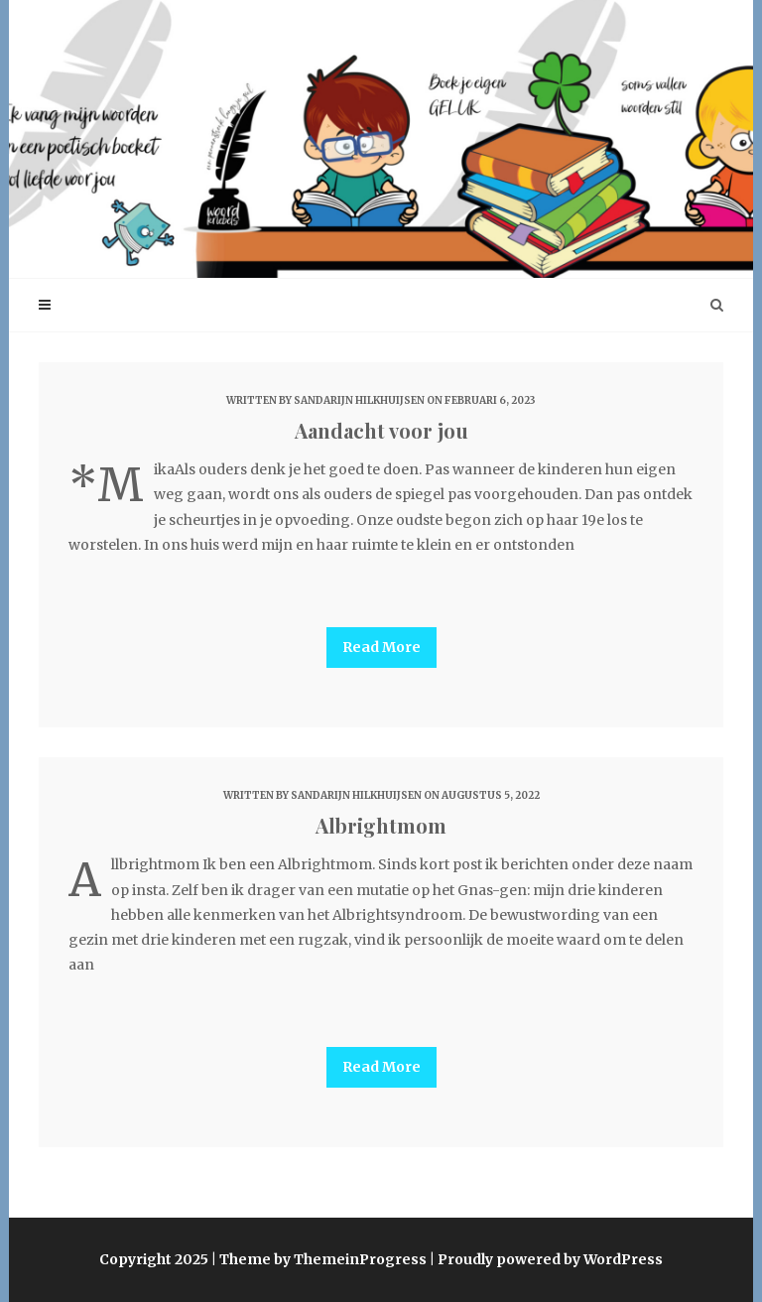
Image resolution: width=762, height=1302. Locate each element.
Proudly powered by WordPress (550, 1259)
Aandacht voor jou (381, 430)
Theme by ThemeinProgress (323, 1259)
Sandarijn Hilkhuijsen (359, 400)
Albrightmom (381, 825)
